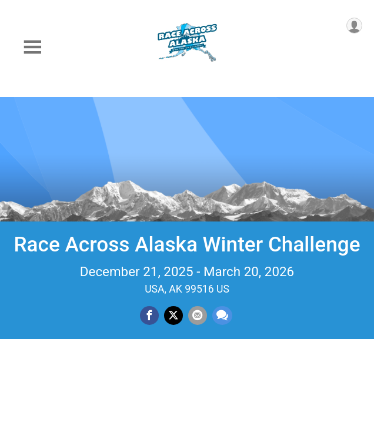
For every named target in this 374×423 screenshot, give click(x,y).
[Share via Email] (197, 315)
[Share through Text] (222, 315)
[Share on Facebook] (149, 315)
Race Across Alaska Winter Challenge (187, 244)
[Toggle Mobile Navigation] (32, 47)
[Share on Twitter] (173, 315)
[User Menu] (354, 25)
